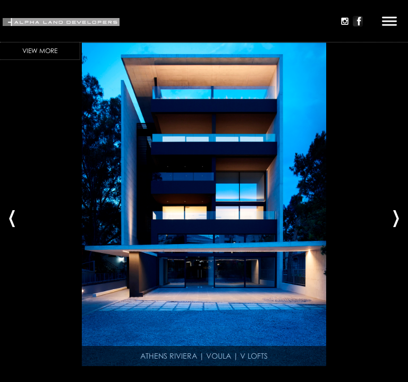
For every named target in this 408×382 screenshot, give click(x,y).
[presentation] (12, 215)
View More (39, 51)
